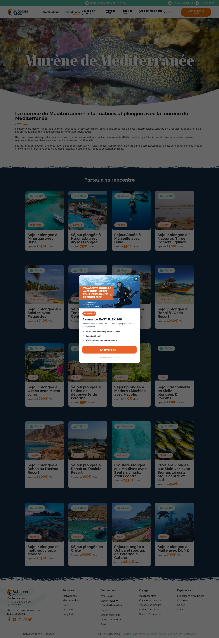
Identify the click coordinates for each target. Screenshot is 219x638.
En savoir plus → (109, 350)
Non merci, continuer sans (109, 357)
